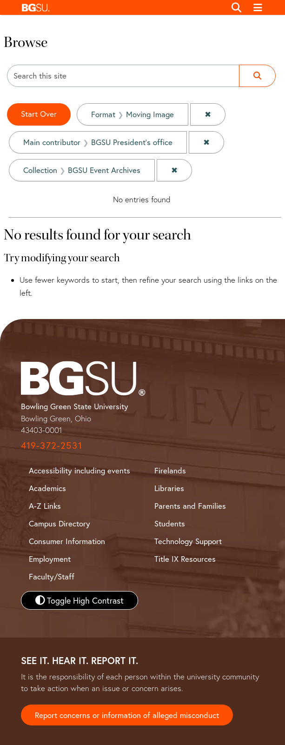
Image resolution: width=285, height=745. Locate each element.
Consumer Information (67, 541)
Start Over (39, 113)
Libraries (169, 488)
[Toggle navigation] (257, 7)
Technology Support (188, 541)
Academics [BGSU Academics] (47, 488)
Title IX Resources (185, 558)
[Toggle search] (237, 7)
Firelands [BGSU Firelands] (170, 470)
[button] (121, 7)
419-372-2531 (51, 445)
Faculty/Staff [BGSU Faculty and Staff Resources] (51, 576)
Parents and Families (190, 505)
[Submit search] (257, 76)
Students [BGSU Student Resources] (169, 523)
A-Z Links (45, 505)
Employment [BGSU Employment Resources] (50, 558)
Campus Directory (59, 523)
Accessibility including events (79, 470)
